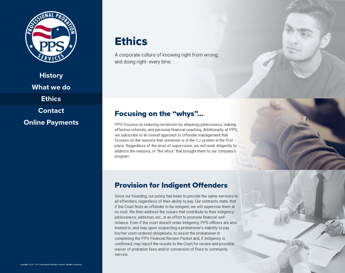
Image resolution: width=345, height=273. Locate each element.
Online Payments (51, 122)
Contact (51, 110)
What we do (51, 87)
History (51, 75)
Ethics (51, 98)
